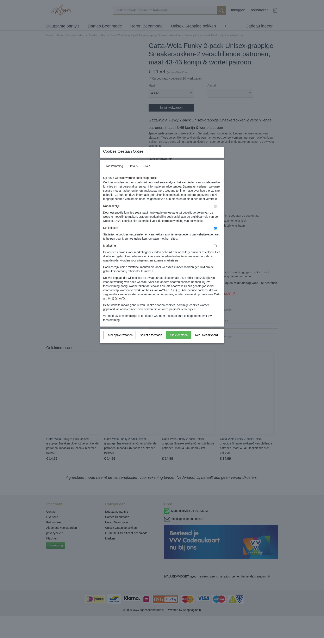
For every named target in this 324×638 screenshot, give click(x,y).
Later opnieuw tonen (119, 343)
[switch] (215, 214)
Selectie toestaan (151, 343)
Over (146, 174)
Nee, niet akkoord (206, 343)
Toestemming (114, 174)
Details (133, 174)
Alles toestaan (178, 343)
